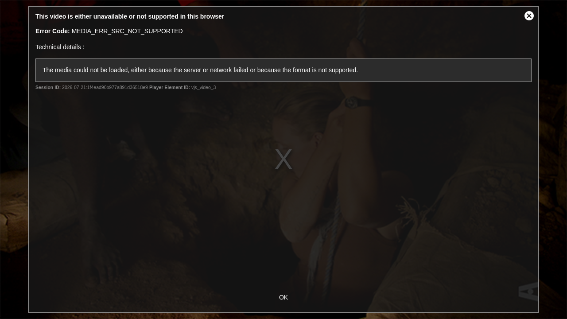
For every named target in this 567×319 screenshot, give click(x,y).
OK (283, 297)
